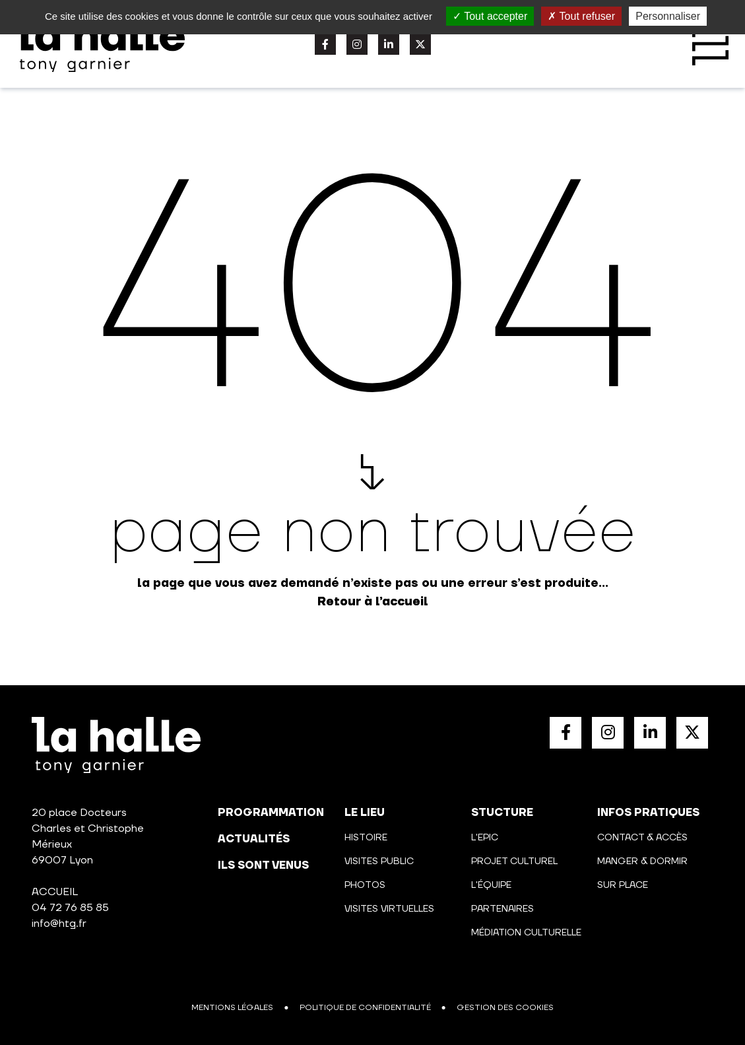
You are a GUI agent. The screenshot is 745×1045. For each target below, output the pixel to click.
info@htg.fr (59, 923)
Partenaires (502, 909)
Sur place (622, 885)
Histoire (365, 838)
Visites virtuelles (389, 909)
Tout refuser (581, 16)
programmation (271, 812)
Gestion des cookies (505, 1008)
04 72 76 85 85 (70, 907)
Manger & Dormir (642, 861)
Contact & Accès (642, 838)
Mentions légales (232, 1008)
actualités (254, 839)
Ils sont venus (263, 865)
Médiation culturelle (526, 933)
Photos (364, 885)
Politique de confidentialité (365, 1008)
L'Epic (484, 838)
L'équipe (491, 885)
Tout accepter (490, 16)
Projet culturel (514, 861)
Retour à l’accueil (372, 601)
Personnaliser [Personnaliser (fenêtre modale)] (667, 16)
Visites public (379, 861)
